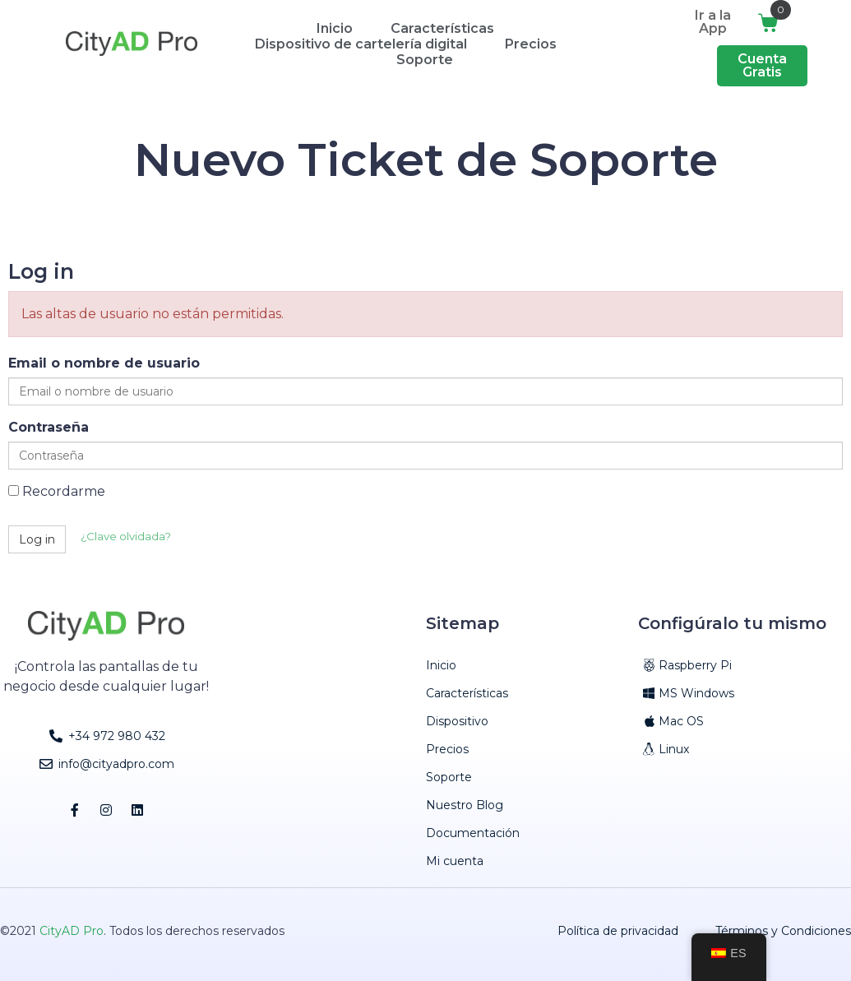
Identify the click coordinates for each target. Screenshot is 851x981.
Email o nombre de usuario (104, 363)
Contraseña (48, 427)
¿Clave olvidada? (126, 536)
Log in (37, 539)
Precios (531, 44)
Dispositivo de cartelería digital (361, 44)
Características (442, 28)
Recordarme (56, 491)
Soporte (424, 59)
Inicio (335, 28)
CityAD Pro (71, 930)
